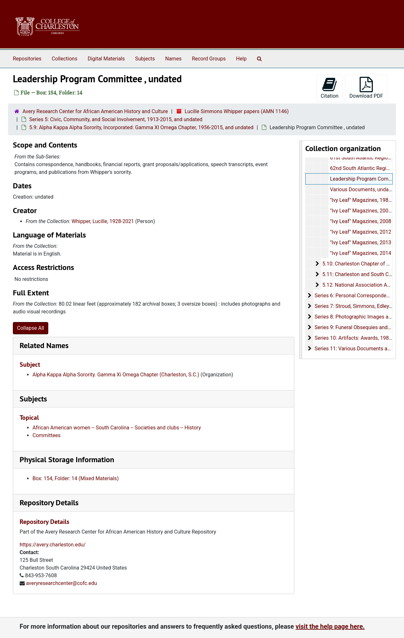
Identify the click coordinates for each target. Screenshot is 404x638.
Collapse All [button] (30, 328)
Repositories (27, 59)
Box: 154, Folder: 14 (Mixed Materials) (75, 478)
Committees (46, 435)
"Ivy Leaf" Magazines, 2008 (360, 221)
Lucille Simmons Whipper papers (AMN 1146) (237, 111)
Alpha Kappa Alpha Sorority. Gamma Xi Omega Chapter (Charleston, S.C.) (115, 375)
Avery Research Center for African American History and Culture (95, 111)
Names (173, 59)
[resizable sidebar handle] (300, 250)
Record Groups (208, 59)
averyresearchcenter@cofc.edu (61, 583)
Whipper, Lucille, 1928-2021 (103, 221)
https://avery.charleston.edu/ (53, 545)
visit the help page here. (330, 626)
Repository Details (49, 503)
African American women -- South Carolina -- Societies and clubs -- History (116, 428)
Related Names (44, 345)
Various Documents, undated (363, 189)
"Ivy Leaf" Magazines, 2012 (360, 232)
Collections (65, 59)
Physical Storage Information (67, 459)
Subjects (145, 59)
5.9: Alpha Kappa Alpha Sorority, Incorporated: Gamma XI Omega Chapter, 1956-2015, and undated (141, 127)
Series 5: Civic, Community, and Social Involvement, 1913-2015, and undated (115, 119)
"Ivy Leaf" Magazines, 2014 (360, 253)
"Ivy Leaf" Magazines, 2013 (360, 242)
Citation (329, 88)
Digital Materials (106, 59)
